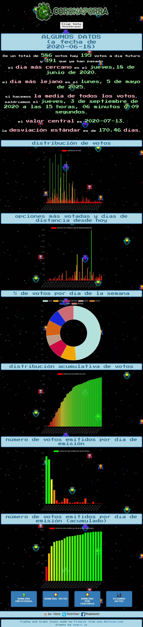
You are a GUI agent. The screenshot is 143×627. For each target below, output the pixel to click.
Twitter (70, 614)
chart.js (80, 625)
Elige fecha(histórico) (71, 25)
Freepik (80, 622)
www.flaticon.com (110, 622)
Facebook (90, 614)
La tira (51, 614)
